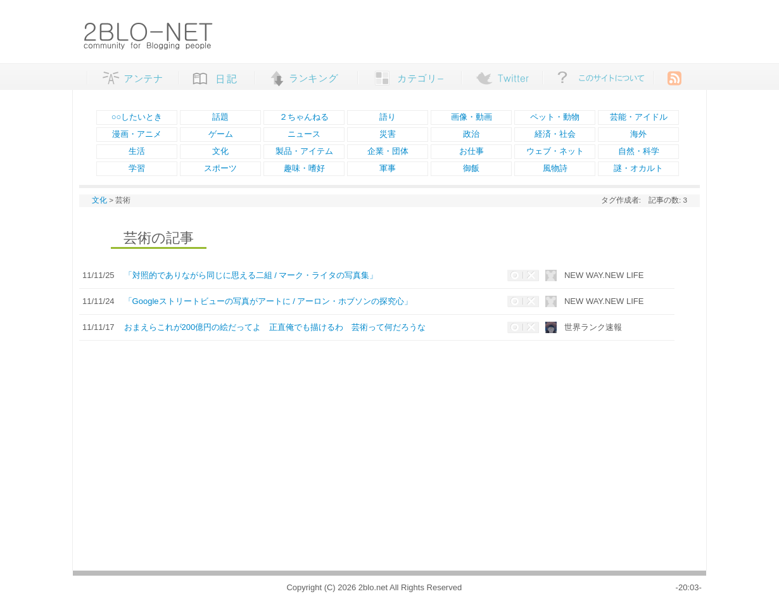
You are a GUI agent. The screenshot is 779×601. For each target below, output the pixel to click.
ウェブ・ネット (555, 151)
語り (387, 117)
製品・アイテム (304, 151)
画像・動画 (471, 117)
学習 (137, 168)
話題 (220, 117)
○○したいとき (137, 117)
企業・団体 (387, 151)
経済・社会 (555, 134)
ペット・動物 (555, 117)
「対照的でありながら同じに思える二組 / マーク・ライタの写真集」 (251, 275)
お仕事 (471, 151)
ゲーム (220, 134)
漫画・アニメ (137, 134)
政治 (471, 134)
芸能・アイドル (639, 117)
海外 (638, 134)
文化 (220, 151)
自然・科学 (638, 151)
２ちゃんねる (304, 117)
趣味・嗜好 (304, 168)
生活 (137, 151)
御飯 (471, 168)
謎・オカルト (638, 168)
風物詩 (555, 168)
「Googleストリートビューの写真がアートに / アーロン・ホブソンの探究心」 (268, 301)
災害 (387, 134)
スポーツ (220, 168)
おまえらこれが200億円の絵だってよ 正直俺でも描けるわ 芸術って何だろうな (275, 327)
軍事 (387, 168)
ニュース (304, 134)
